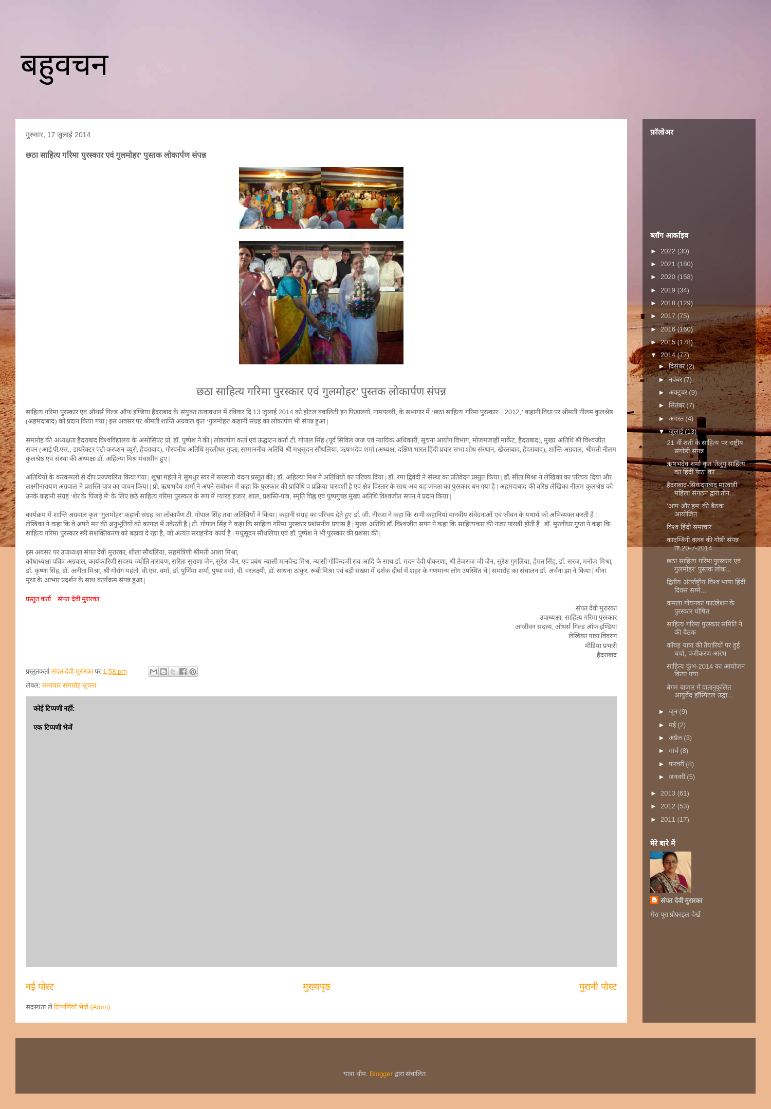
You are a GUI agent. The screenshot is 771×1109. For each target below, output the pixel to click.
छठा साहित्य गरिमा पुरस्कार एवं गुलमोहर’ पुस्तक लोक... (703, 565)
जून (674, 711)
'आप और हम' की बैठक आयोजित (695, 510)
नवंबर (676, 379)
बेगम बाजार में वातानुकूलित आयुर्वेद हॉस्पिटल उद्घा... (699, 691)
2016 (668, 329)
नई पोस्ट (40, 987)
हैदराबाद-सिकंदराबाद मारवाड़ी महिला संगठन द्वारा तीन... (702, 489)
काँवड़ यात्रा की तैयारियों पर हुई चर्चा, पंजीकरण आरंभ (703, 649)
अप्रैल (676, 738)
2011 (668, 819)
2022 (668, 251)
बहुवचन (64, 64)
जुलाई (677, 431)
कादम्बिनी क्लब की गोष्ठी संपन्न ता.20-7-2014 (702, 544)
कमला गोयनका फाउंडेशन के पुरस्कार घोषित (701, 607)
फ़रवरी (677, 764)
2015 (668, 342)
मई (673, 725)
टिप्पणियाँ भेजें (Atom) (82, 1007)
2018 (668, 303)
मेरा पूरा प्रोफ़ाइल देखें (675, 914)
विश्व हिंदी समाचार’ (689, 527)
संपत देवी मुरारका (681, 900)
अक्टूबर (679, 392)
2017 (668, 316)
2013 (668, 793)
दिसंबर (678, 366)
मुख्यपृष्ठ (317, 987)
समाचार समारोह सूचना (69, 685)
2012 (668, 806)
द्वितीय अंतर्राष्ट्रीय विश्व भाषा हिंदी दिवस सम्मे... (706, 586)
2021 (668, 264)
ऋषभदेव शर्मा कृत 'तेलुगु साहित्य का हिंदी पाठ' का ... (706, 468)
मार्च (675, 750)
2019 (668, 290)
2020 (668, 277)
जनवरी (678, 777)
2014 (668, 355)
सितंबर (678, 405)
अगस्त (677, 418)
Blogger (381, 1074)
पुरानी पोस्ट (598, 987)
